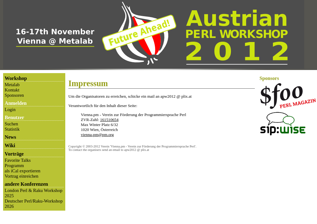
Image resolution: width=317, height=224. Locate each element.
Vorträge (14, 153)
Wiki (10, 145)
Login (10, 109)
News (10, 137)
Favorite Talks (18, 160)
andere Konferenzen (26, 184)
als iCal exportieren (22, 170)
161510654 (109, 119)
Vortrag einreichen (21, 176)
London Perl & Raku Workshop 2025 (33, 193)
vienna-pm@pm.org (97, 134)
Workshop (16, 78)
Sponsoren (14, 95)
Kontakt (12, 89)
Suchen (11, 123)
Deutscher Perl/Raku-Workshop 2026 (33, 203)
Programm (14, 165)
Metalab (12, 84)
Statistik (12, 129)
